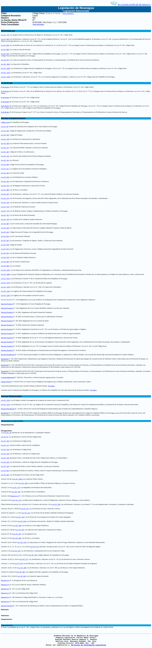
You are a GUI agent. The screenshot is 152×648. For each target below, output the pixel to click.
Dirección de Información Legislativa (88, 645)
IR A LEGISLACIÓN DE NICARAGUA (130, 5)
